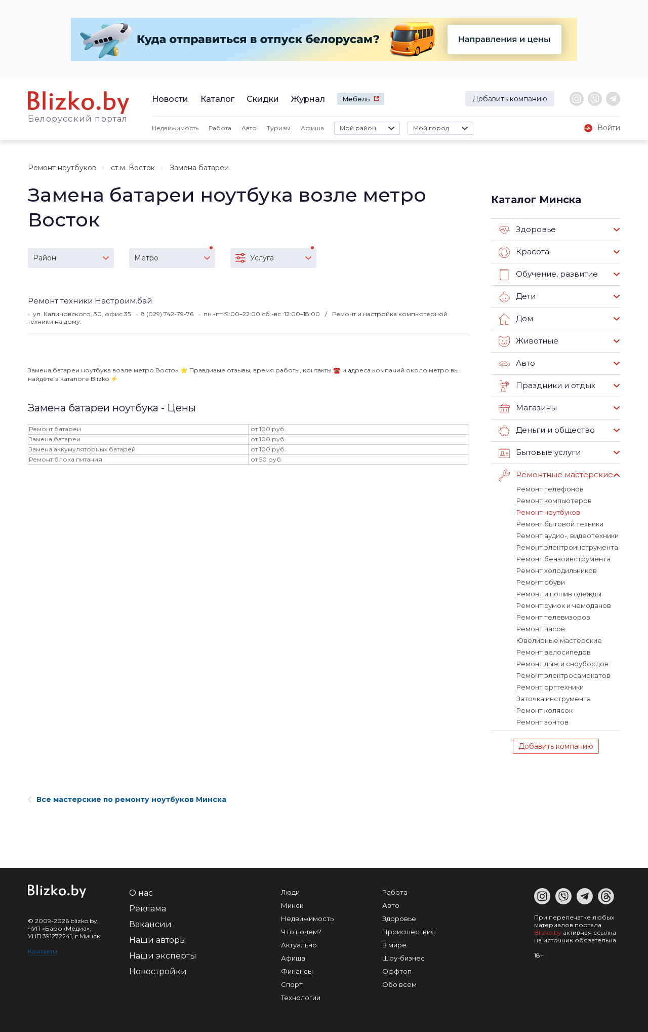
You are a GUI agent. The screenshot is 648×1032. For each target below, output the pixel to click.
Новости (170, 99)
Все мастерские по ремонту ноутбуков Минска (127, 799)
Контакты (42, 951)
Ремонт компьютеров (554, 500)
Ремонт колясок (544, 710)
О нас (141, 893)
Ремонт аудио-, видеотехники (567, 535)
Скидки (263, 99)
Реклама (147, 908)
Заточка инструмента (553, 699)
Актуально (299, 945)
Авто (249, 128)
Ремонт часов (540, 629)
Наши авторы (157, 940)
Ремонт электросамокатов (563, 675)
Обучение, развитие (548, 274)
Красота (524, 252)
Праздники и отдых (547, 386)
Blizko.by (547, 932)
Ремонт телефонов (550, 489)
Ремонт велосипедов (553, 652)
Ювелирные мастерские (559, 640)
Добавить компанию (509, 98)
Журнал (308, 99)
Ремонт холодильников (556, 570)
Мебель (356, 99)
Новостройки (158, 971)
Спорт (292, 984)
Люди (290, 892)
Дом (516, 319)
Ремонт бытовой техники (559, 524)
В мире (394, 945)
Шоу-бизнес (403, 958)
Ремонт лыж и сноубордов (562, 664)
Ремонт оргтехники (550, 687)
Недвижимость (175, 128)
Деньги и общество (547, 430)
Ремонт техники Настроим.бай (90, 300)
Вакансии (150, 924)
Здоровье (527, 230)
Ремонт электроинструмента (567, 547)
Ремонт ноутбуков (62, 167)
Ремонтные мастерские (556, 475)
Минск (292, 905)
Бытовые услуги (540, 452)
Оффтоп (397, 971)
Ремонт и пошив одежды (558, 594)
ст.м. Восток (133, 167)
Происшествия (408, 932)
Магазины (528, 408)
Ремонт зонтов (542, 722)
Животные (528, 341)
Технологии (300, 997)
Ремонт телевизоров (553, 617)
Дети (517, 296)
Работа (220, 128)
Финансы (297, 971)
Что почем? (301, 932)
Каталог (217, 99)
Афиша (312, 128)
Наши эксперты (162, 956)
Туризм (279, 128)
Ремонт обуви (540, 582)
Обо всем (399, 984)
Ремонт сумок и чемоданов (563, 605)
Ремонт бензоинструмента (563, 559)
